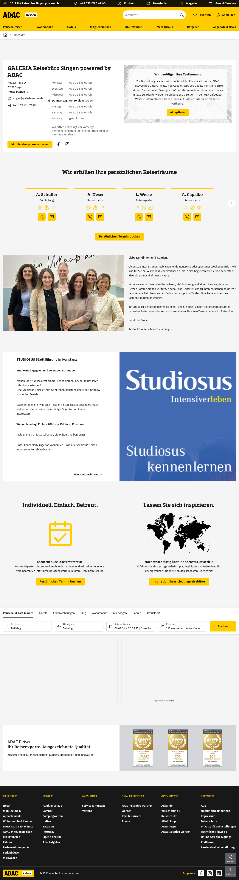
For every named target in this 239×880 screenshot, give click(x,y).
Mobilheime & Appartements (12, 813)
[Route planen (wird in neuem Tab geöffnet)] (18, 91)
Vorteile (87, 811)
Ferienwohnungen (64, 613)
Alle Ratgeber (51, 842)
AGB (203, 805)
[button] (40, 207)
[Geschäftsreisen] (222, 3)
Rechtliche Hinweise (214, 831)
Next (231, 203)
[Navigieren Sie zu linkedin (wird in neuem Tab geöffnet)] (219, 873)
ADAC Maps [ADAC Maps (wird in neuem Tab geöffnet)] (168, 826)
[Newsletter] (158, 3)
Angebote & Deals (224, 27)
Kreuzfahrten (133, 27)
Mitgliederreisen (100, 27)
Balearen (48, 826)
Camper (47, 811)
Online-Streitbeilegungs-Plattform (216, 839)
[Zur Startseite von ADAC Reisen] (21, 15)
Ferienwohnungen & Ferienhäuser (16, 850)
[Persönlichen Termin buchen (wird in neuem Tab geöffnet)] (29, 144)
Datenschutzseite (205, 99)
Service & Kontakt (93, 805)
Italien (47, 821)
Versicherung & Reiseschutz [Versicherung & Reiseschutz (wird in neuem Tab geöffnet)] (171, 813)
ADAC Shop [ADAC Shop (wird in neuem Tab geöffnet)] (168, 821)
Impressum (208, 816)
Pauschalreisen (12, 27)
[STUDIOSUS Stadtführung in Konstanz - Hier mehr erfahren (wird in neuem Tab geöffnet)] (88, 474)
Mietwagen (120, 613)
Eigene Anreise (52, 837)
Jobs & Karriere (131, 816)
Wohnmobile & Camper (18, 821)
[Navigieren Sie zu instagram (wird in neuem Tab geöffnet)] (67, 144)
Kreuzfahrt (153, 613)
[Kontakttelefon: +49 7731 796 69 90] (91, 3)
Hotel (6, 805)
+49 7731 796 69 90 (24, 105)
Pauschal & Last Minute (18, 613)
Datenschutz (209, 821)
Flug (83, 613)
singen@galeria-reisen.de (28, 98)
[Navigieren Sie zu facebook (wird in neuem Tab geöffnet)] (58, 144)
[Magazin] (189, 3)
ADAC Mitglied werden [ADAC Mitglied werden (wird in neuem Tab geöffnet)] (175, 831)
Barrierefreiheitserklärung (218, 847)
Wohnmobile (45, 27)
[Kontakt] (127, 3)
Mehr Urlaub (165, 27)
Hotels (71, 27)
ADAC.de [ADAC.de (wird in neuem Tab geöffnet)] (167, 805)
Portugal (48, 831)
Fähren (137, 613)
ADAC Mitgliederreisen (17, 831)
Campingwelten (53, 816)
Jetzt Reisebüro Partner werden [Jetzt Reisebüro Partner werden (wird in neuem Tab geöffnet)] (137, 808)
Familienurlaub (52, 805)
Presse (126, 821)
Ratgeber (193, 27)
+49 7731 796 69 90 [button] (92, 3)
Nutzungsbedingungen (215, 811)
